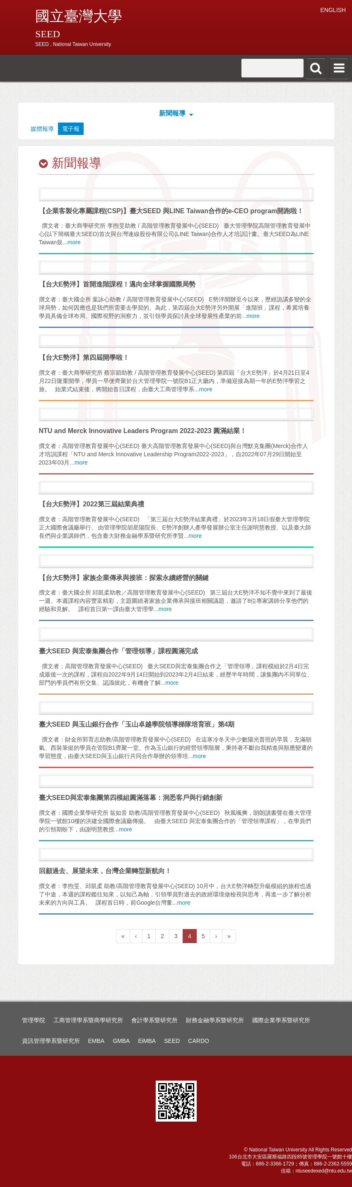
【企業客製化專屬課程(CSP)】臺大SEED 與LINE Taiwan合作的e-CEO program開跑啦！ (171, 210)
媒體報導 (42, 128)
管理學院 (33, 1020)
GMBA (121, 1041)
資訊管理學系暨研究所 (51, 1041)
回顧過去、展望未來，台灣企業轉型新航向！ (105, 870)
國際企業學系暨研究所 (281, 1020)
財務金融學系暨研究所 (215, 1020)
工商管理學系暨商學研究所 (88, 1020)
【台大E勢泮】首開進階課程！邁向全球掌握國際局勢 (117, 284)
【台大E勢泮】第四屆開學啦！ (84, 357)
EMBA (96, 1041)
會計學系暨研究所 (154, 1020)
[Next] (216, 936)
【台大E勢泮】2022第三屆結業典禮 (91, 504)
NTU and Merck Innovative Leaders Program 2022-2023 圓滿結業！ (143, 430)
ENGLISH (333, 10)
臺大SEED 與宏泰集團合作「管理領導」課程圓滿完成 (118, 651)
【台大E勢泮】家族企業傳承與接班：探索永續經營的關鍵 (124, 577)
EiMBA (147, 1041)
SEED (172, 1041)
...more (72, 242)
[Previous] (123, 936)
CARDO (198, 1041)
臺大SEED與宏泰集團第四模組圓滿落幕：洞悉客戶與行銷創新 (131, 797)
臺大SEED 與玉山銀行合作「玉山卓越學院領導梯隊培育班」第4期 (137, 724)
